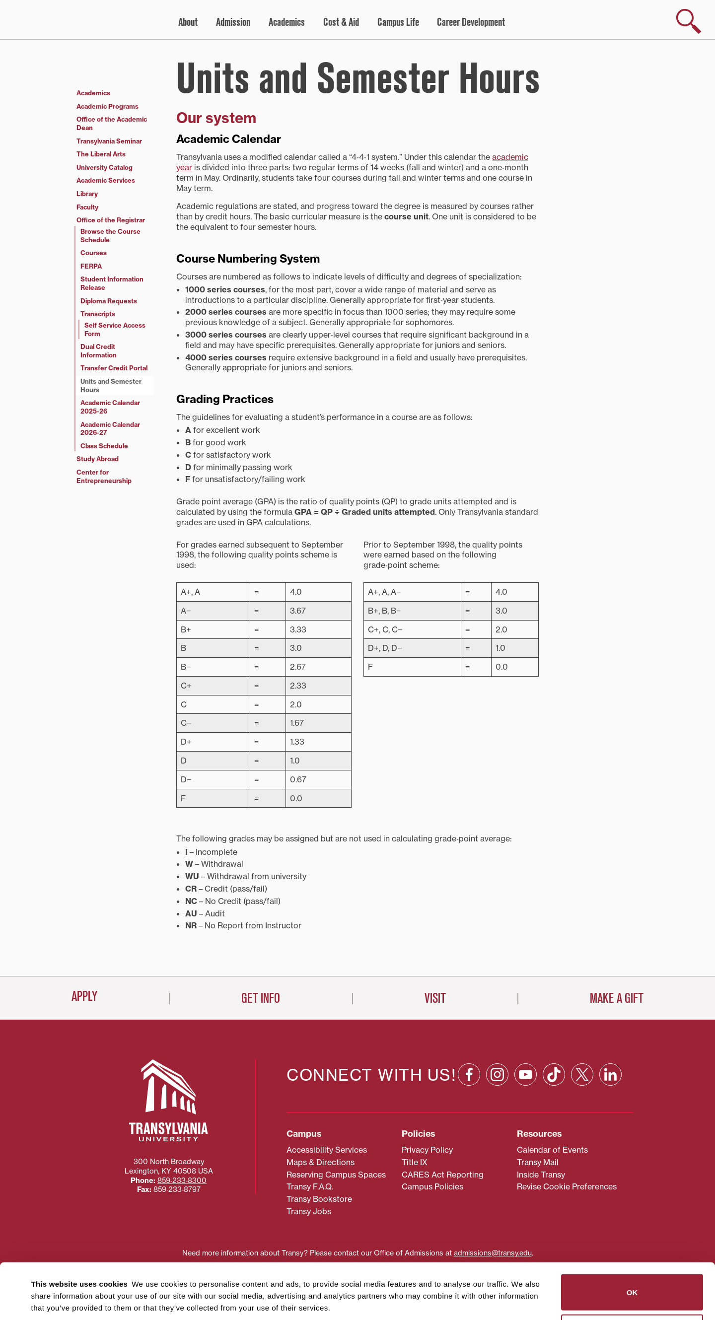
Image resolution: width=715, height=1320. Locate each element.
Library (87, 194)
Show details (49, 1300)
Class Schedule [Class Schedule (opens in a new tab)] (104, 446)
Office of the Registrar (110, 220)
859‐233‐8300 (182, 1137)
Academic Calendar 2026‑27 (110, 428)
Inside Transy (541, 1132)
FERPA (91, 266)
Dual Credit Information (98, 351)
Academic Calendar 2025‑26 (110, 407)
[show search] (688, 21)
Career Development (471, 22)
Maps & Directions (320, 1119)
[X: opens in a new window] (582, 1032)
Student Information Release (111, 283)
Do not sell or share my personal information (632, 1276)
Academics (287, 22)
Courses (93, 253)
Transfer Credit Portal (113, 368)
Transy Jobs (308, 1169)
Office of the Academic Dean (111, 123)
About (188, 22)
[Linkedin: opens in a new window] (610, 1032)
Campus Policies (432, 1144)
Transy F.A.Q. (309, 1144)
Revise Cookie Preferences (567, 1144)
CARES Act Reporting (443, 1132)
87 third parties (109, 1276)
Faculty (87, 207)
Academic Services (105, 180)
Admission (233, 22)
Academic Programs (107, 106)
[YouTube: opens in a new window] (525, 1032)
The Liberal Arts (101, 154)
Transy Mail (538, 1119)
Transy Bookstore (319, 1157)
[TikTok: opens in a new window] (554, 1032)
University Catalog (104, 167)
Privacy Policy (427, 1107)
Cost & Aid (341, 22)
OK (632, 1236)
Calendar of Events (552, 1107)
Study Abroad (97, 459)
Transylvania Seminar (109, 141)
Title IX (415, 1119)
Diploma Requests (108, 301)
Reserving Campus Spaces (336, 1132)
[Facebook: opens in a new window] (469, 1032)
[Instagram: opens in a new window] (497, 1032)
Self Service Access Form (114, 329)
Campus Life (398, 22)
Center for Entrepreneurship (104, 476)
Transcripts (97, 314)
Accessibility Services (326, 1107)
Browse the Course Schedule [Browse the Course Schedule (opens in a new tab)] (110, 235)
